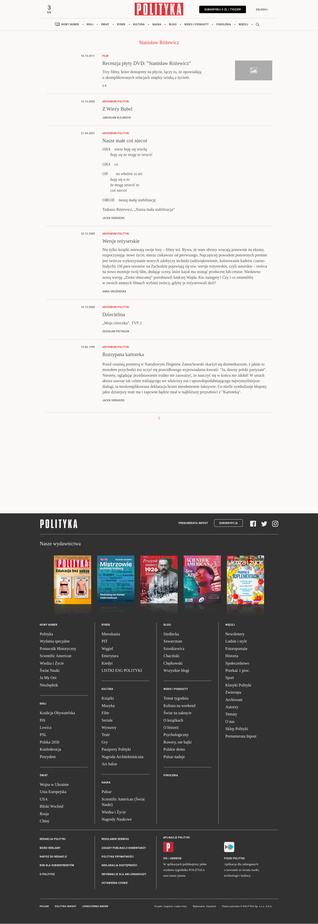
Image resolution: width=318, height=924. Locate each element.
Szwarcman (172, 642)
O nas (230, 722)
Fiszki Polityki (234, 859)
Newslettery (234, 634)
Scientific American (56, 656)
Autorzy (231, 707)
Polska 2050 (49, 742)
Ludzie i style (236, 642)
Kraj (90, 24)
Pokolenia (223, 24)
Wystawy (109, 728)
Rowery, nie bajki (177, 742)
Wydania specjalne (55, 642)
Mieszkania (111, 634)
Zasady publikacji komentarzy (124, 848)
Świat (105, 24)
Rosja (44, 814)
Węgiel (107, 649)
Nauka (156, 24)
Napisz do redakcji (53, 857)
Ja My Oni (48, 678)
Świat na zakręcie (177, 713)
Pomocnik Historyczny (58, 649)
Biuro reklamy (50, 848)
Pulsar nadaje (174, 757)
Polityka (46, 634)
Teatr (106, 735)
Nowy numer (70, 24)
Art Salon (109, 764)
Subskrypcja (228, 523)
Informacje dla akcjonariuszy (124, 874)
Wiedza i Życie (52, 663)
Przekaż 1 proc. (237, 671)
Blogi (173, 24)
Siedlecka (171, 634)
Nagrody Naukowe (117, 819)
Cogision (168, 906)
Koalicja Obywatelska (57, 713)
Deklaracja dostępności (119, 865)
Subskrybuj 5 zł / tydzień (222, 9)
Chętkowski (172, 663)
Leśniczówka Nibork (95, 906)
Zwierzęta (233, 692)
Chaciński (171, 656)
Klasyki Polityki (238, 685)
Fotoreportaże (236, 649)
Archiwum (233, 700)
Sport (229, 678)
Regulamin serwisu (115, 839)
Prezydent (48, 757)
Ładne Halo (180, 906)
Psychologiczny (176, 735)
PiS (42, 720)
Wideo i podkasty (196, 24)
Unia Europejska (53, 792)
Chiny (44, 821)
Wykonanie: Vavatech (204, 906)
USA (44, 799)
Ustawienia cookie (115, 883)
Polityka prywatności (118, 857)
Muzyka (108, 706)
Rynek (121, 24)
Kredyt (107, 663)
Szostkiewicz (173, 649)
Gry (105, 742)
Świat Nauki (50, 671)
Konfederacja (50, 749)
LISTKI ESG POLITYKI (122, 671)
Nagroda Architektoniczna (122, 757)
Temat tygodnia (175, 699)
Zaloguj (261, 9)
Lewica (45, 728)
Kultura (139, 24)
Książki (108, 699)
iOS (165, 859)
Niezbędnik (49, 685)
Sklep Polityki (236, 729)
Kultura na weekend (179, 706)
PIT (105, 642)
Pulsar (107, 792)
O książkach (173, 720)
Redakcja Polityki (53, 839)
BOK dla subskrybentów (57, 865)
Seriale (107, 720)
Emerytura (110, 656)
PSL (43, 735)
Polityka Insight (66, 906)
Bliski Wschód (51, 806)
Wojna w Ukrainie (54, 785)
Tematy (231, 714)
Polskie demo (174, 749)
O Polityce (47, 874)
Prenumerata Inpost (193, 523)
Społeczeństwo (237, 663)
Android (176, 859)
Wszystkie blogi (176, 671)
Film (105, 713)
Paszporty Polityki (116, 749)
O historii (171, 728)
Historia (231, 656)
